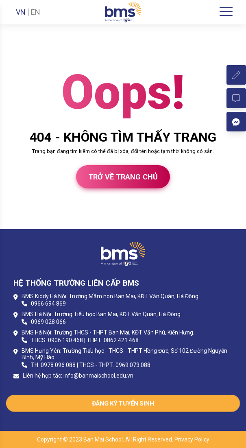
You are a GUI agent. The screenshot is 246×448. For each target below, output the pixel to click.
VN (21, 12)
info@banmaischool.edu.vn (98, 375)
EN (35, 12)
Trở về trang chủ (123, 177)
